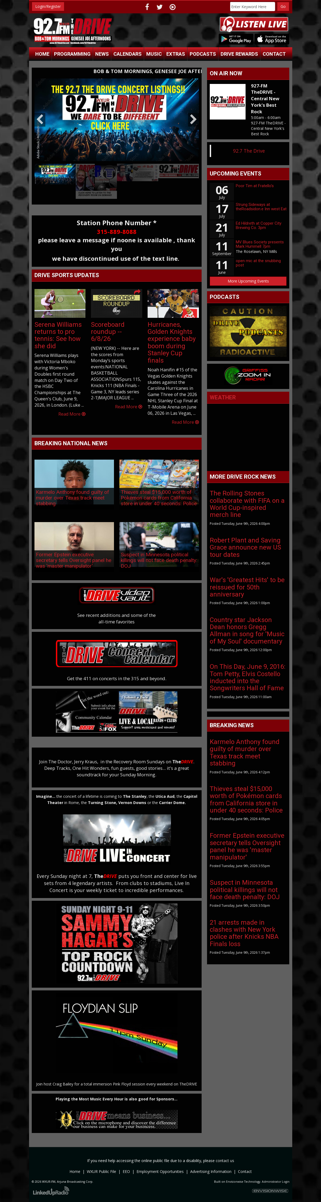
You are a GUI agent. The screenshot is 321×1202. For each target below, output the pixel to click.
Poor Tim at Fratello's (255, 185)
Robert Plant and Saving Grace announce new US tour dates (245, 547)
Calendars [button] (127, 54)
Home (42, 54)
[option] (116, 120)
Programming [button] (72, 54)
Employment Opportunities (160, 1171)
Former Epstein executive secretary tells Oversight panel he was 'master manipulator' (73, 560)
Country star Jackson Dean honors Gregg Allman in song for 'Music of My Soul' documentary (247, 630)
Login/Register (48, 6)
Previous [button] (39, 120)
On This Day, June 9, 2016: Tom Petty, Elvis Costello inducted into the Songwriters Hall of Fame (247, 677)
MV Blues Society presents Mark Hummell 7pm (260, 244)
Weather (223, 397)
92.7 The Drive (249, 150)
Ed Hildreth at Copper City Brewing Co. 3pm (258, 225)
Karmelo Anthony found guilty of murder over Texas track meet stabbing (72, 498)
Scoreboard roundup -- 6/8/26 (108, 332)
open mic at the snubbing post (258, 263)
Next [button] (193, 120)
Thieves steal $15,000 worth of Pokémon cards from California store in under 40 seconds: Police (159, 498)
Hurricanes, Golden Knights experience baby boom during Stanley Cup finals (172, 342)
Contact (245, 1171)
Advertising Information (210, 1171)
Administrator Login (276, 1182)
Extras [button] (175, 54)
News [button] (102, 54)
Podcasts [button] (203, 54)
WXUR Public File (101, 1171)
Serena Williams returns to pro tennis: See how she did (58, 335)
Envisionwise (234, 1182)
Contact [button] (274, 54)
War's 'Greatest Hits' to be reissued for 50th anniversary (247, 587)
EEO (126, 1171)
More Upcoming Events (248, 281)
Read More (71, 414)
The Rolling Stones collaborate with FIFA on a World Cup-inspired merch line (247, 504)
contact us (225, 1160)
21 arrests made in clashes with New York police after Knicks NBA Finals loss (244, 933)
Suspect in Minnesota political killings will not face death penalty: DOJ (159, 560)
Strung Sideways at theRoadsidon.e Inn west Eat (261, 207)
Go (283, 6)
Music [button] (154, 54)
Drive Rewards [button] (239, 54)
